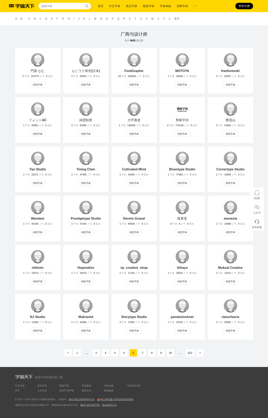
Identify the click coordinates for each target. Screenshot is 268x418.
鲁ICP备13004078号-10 (81, 399)
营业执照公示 (109, 405)
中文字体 (114, 6)
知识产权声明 (66, 390)
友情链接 (109, 390)
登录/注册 (244, 5)
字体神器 (165, 6)
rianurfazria (230, 317)
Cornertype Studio (230, 169)
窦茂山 (230, 120)
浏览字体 (38, 84)
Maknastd (85, 317)
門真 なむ (38, 71)
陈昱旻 (182, 218)
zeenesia (230, 218)
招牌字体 (182, 6)
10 (170, 352)
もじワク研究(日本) (86, 71)
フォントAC (38, 120)
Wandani (37, 218)
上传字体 (42, 390)
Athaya (182, 267)
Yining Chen (85, 169)
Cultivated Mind (134, 169)
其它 (177, 18)
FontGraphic (134, 71)
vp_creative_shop (134, 267)
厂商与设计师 (134, 34)
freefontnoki (230, 71)
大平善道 (134, 120)
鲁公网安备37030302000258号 (116, 399)
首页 (100, 6)
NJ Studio (37, 317)
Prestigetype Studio (86, 218)
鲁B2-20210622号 (90, 405)
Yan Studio (37, 169)
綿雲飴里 (85, 120)
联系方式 (86, 390)
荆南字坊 (182, 120)
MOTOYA (182, 71)
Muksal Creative (230, 267)
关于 (17, 390)
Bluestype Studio (182, 169)
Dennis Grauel (134, 218)
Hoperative (85, 267)
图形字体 (148, 6)
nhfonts (38, 267)
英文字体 (131, 6)
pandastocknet (182, 317)
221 (190, 352)
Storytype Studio (134, 317)
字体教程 (86, 385)
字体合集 (109, 385)
